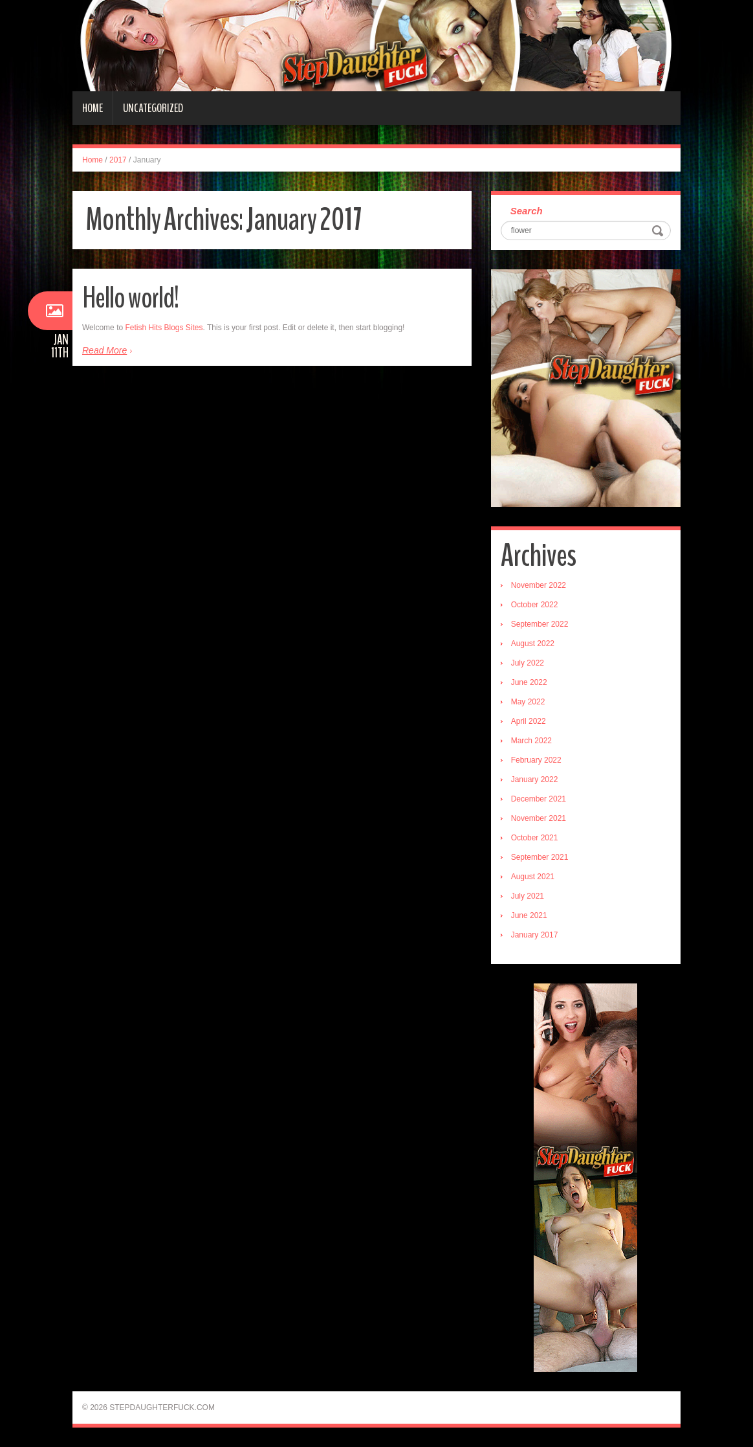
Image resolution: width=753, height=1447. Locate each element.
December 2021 (538, 798)
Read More (104, 350)
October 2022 (534, 604)
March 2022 (531, 740)
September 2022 (540, 624)
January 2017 (534, 934)
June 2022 (529, 682)
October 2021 (534, 837)
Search (526, 210)
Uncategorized (153, 108)
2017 (118, 159)
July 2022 (527, 662)
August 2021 (532, 876)
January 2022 (534, 779)
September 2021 (540, 857)
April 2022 (528, 721)
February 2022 (536, 760)
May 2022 (528, 701)
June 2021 (529, 915)
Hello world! (130, 298)
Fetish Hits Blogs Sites (163, 327)
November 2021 (538, 818)
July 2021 (527, 896)
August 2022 (532, 643)
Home (92, 108)
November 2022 (538, 585)
